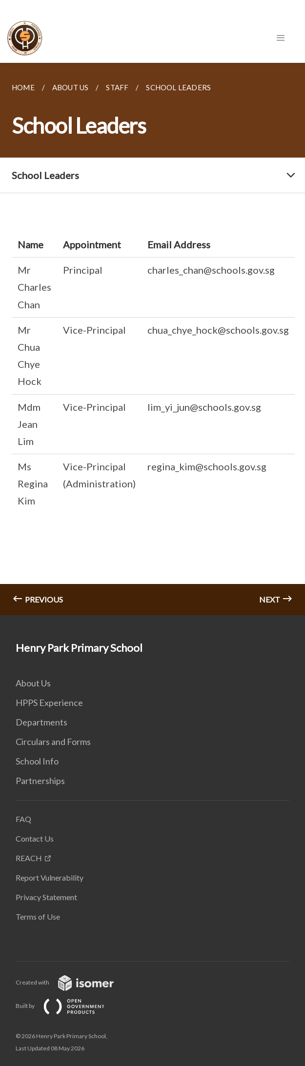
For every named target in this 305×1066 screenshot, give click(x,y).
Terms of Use (38, 916)
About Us (33, 683)
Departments (41, 722)
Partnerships (40, 780)
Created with (72, 982)
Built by (68, 1005)
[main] (152, 339)
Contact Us (35, 838)
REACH (29, 858)
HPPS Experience (49, 702)
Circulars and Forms (53, 741)
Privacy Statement (46, 897)
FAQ (23, 819)
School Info (37, 761)
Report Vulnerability (49, 877)
